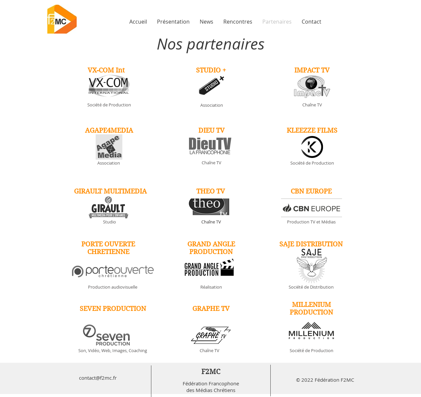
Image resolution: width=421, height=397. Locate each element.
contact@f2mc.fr (98, 377)
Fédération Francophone (211, 383)
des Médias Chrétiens (210, 390)
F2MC (210, 372)
